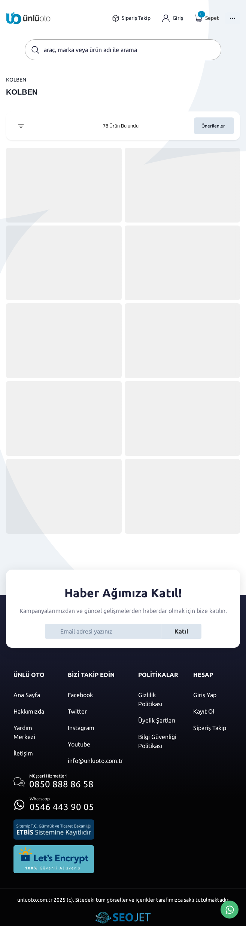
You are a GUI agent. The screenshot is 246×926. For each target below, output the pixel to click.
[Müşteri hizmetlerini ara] (53, 782)
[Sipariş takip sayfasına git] (131, 18)
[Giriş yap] (172, 18)
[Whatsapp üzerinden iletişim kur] (53, 802)
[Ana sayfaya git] (28, 18)
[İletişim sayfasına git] (33, 753)
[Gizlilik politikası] (158, 699)
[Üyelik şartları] (158, 720)
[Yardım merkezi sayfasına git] (33, 732)
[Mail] (95, 760)
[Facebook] (95, 694)
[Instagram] (95, 727)
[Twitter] (95, 711)
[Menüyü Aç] (232, 18)
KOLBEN (16, 80)
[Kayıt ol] (213, 711)
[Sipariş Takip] (213, 727)
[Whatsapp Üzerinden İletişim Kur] (230, 908)
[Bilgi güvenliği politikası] (158, 741)
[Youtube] (95, 744)
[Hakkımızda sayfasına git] (33, 711)
